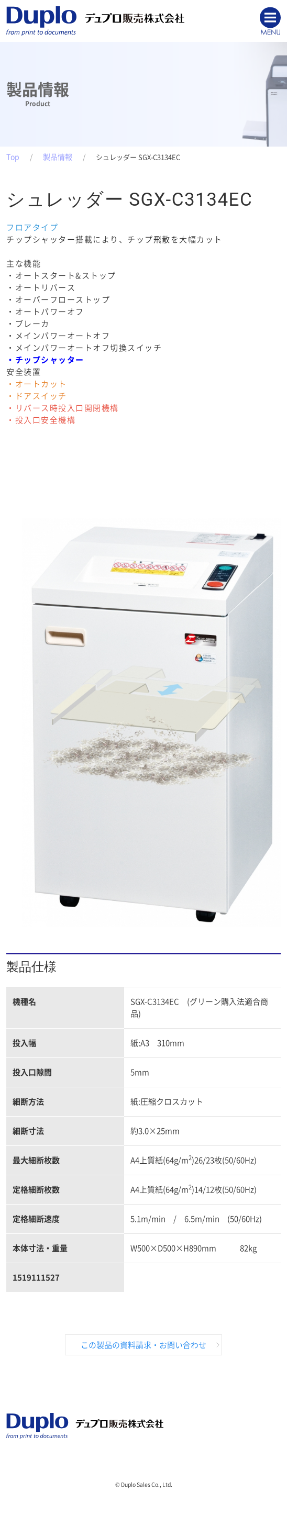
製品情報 (57, 157)
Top (12, 157)
